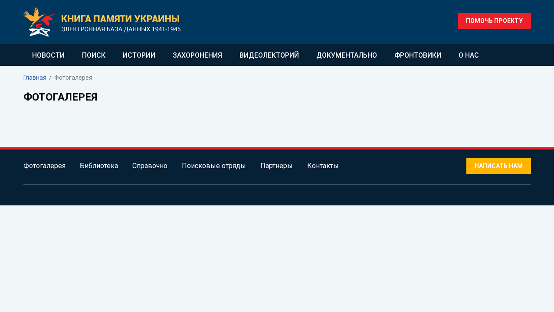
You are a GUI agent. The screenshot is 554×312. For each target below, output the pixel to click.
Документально (346, 55)
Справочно (149, 166)
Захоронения (197, 55)
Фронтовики (417, 55)
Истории (139, 55)
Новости (48, 55)
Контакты (323, 166)
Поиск (93, 55)
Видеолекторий (269, 55)
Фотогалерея (44, 166)
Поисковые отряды (214, 166)
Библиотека (99, 166)
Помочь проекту (494, 20)
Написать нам (499, 165)
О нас (469, 55)
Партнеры (276, 166)
